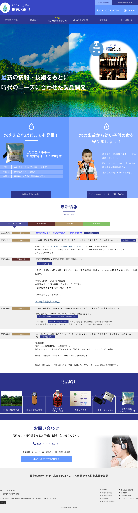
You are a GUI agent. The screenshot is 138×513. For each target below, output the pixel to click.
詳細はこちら (91, 233)
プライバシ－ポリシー (128, 498)
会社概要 (103, 20)
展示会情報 (41, 224)
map (3, 503)
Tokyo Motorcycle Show (58, 322)
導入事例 (96, 224)
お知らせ (69, 224)
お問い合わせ (125, 496)
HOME (103, 490)
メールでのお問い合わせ (46, 459)
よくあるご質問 (80, 20)
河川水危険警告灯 (108, 501)
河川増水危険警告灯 (57, 19)
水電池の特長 (11, 20)
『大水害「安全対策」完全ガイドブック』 (68, 246)
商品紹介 (34, 20)
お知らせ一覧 (106, 493)
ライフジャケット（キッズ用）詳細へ (107, 194)
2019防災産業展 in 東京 (47, 301)
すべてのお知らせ (13, 224)
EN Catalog (126, 20)
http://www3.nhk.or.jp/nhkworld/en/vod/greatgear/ (57, 316)
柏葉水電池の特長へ (31, 194)
